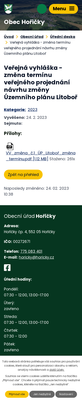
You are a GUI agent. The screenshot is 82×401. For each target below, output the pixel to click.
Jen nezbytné (42, 394)
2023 (32, 109)
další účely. (57, 370)
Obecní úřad (32, 36)
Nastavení (66, 394)
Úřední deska (62, 36)
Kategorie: (15, 109)
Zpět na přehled (23, 174)
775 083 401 (31, 251)
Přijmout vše (17, 394)
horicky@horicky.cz (36, 257)
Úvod (9, 36)
